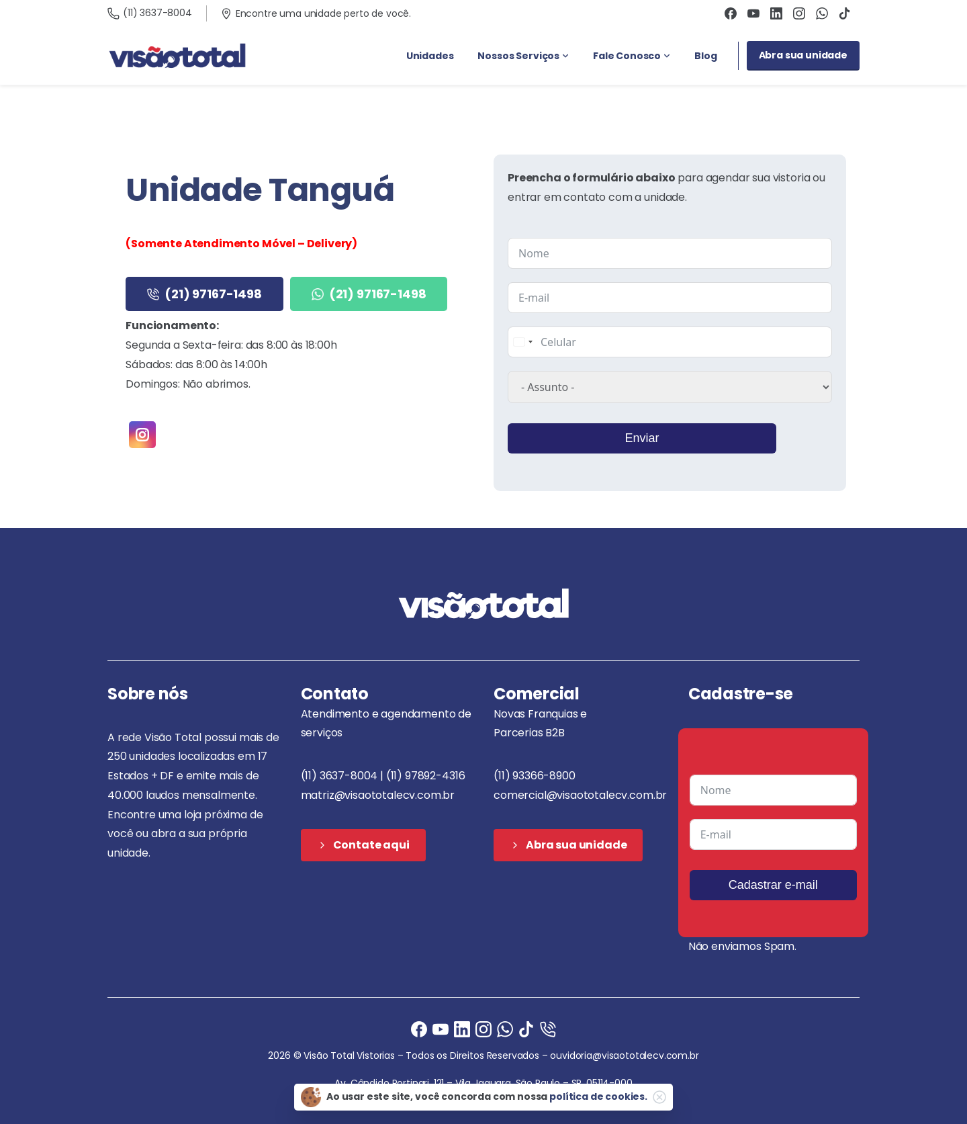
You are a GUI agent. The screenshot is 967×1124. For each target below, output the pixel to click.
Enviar (642, 438)
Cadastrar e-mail (773, 885)
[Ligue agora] (440, 1029)
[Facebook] (419, 1029)
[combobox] (522, 342)
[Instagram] (483, 1029)
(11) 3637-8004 (149, 12)
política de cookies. (598, 1096)
